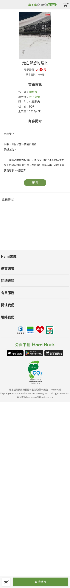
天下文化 (34, 97)
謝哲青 (33, 92)
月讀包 (42, 4)
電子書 (32, 4)
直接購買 (40, 582)
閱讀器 (51, 4)
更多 (35, 182)
